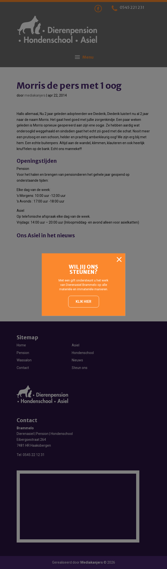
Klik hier (83, 301)
